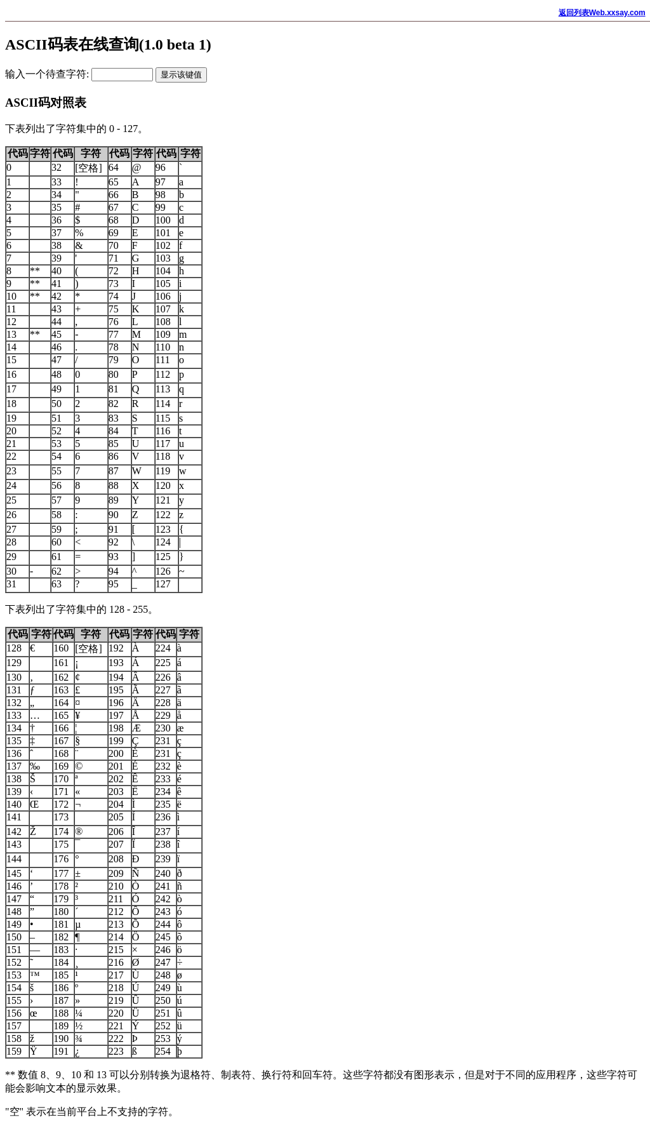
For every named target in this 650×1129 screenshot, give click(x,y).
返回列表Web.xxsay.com (602, 12)
